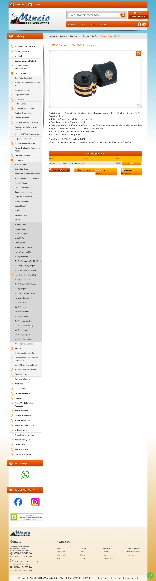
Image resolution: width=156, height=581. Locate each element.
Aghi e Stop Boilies (22, 169)
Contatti (105, 552)
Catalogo (63, 36)
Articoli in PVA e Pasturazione (27, 134)
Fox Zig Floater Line (22, 279)
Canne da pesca (22, 51)
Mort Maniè (20, 388)
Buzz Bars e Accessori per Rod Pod (27, 83)
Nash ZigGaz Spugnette (24, 247)
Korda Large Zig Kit (22, 334)
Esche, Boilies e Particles (25, 143)
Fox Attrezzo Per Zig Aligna (25, 270)
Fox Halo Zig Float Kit (23, 252)
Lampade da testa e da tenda (26, 122)
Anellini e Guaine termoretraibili (27, 173)
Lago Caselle (61, 552)
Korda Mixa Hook (22, 311)
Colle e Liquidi (20, 206)
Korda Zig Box (20, 302)
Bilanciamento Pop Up (23, 192)
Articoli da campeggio (24, 435)
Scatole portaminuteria (24, 353)
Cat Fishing (20, 398)
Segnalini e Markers (23, 139)
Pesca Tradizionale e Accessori (24, 404)
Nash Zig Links (20, 224)
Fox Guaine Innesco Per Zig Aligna (28, 261)
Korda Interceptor (22, 330)
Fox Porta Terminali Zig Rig (25, 275)
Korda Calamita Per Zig (24, 325)
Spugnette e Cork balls (23, 196)
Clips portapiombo (22, 187)
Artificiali (19, 384)
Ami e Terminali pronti (24, 344)
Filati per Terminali (22, 155)
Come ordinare (82, 169)
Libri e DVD (20, 444)
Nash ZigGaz (20, 242)
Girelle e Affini (20, 164)
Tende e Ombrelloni (23, 113)
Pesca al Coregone (23, 454)
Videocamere (21, 430)
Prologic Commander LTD (26, 46)
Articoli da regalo (22, 440)
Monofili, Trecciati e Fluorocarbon (23, 67)
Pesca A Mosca (21, 449)
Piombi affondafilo (22, 201)
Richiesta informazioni (126, 171)
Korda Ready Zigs (21, 316)
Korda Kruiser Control (23, 321)
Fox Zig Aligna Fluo (22, 288)
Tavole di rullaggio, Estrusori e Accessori (27, 149)
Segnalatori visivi (22, 94)
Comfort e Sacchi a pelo (24, 108)
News (58, 558)
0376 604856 (23, 553)
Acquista (131, 163)
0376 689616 (23, 567)
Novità (82, 552)
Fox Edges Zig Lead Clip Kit (25, 293)
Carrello (82, 558)
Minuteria (85, 36)
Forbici (17, 210)
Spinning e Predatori (24, 379)
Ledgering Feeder (22, 393)
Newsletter (106, 548)
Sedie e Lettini (20, 104)
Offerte (82, 555)
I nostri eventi (61, 555)
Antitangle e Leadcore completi (27, 178)
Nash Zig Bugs (20, 229)
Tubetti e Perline (21, 183)
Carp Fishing (74, 36)
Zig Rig (94, 36)
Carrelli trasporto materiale (26, 365)
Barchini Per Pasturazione (25, 369)
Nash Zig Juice (20, 238)
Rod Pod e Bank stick (23, 78)
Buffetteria (19, 99)
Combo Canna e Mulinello (26, 61)
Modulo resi (130, 555)
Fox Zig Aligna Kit (21, 256)
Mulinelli (18, 56)
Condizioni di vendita (103, 171)
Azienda (59, 548)
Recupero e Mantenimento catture (26, 128)
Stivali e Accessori (23, 420)
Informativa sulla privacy (134, 552)
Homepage (53, 36)
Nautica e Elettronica (24, 425)
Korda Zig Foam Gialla (23, 339)
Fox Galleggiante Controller (25, 284)
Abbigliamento (21, 410)
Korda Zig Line (20, 307)
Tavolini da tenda (22, 117)
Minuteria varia (21, 215)
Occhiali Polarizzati (23, 415)
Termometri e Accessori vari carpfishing (26, 359)
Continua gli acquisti (59, 169)
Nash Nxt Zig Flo (21, 233)
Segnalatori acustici (23, 90)
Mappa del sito (107, 555)
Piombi (18, 348)
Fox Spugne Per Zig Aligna (25, 265)
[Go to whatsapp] (150, 575)
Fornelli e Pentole (22, 374)
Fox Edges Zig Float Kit (23, 298)
